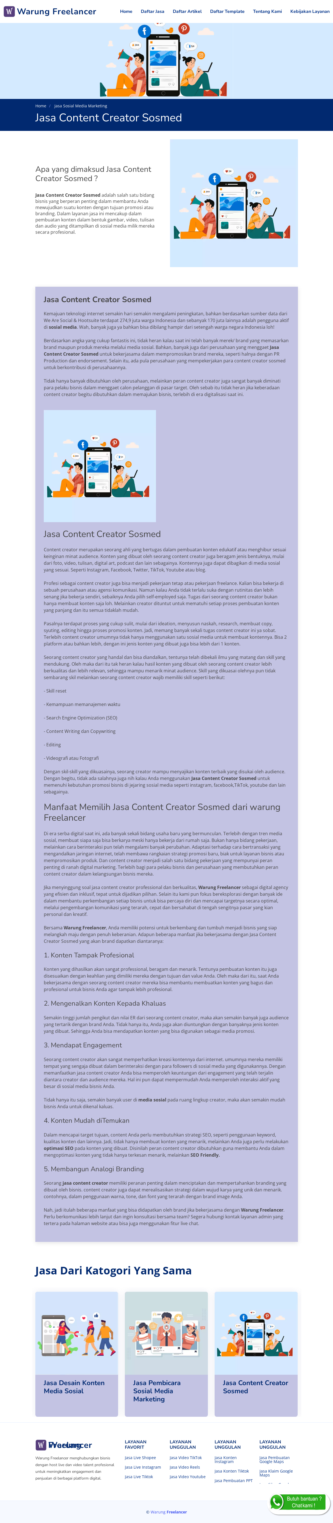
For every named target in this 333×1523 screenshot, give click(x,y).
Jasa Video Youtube (188, 1477)
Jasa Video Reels (185, 1467)
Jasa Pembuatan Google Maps (274, 1460)
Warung (169, 1512)
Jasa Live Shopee (140, 1458)
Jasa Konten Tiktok (232, 1471)
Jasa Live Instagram (143, 1467)
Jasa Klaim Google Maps (276, 1473)
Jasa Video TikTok (186, 1458)
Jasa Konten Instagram (226, 1460)
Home (126, 11)
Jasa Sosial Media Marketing (80, 105)
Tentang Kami (267, 11)
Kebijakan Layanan (310, 11)
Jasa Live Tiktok (139, 1477)
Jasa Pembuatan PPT (234, 1481)
